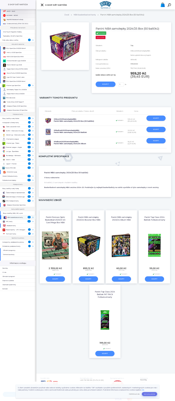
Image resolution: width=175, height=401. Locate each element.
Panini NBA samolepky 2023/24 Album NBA (121, 218)
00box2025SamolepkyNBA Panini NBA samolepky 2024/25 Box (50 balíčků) (74, 120)
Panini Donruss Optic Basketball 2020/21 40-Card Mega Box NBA (55, 220)
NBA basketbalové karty (85, 15)
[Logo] (105, 4)
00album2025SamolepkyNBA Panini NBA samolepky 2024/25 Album (70, 143)
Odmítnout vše (134, 394)
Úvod (66, 15)
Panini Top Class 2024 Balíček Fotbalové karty (154, 218)
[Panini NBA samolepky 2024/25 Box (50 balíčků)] (65, 23)
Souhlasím (149, 394)
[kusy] (121, 84)
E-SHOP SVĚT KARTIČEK (54, 5)
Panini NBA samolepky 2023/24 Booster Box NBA (88, 218)
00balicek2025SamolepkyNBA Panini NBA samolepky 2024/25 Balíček (70, 131)
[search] (170, 5)
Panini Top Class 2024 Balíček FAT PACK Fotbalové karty (105, 294)
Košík (162, 5)
